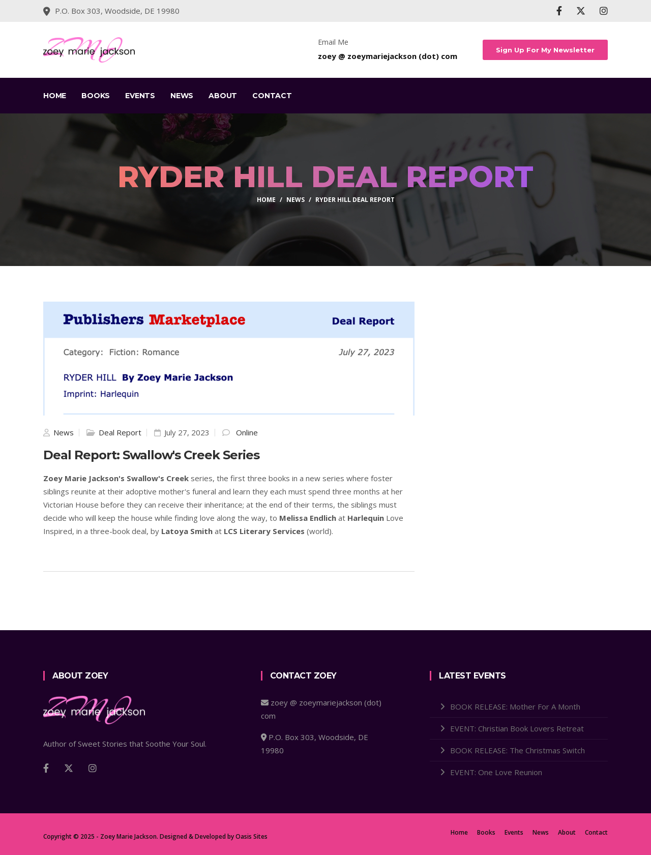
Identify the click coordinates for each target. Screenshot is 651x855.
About (223, 95)
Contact (272, 95)
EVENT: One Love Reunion (496, 772)
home (266, 199)
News (181, 95)
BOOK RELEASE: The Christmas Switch (517, 750)
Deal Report (120, 432)
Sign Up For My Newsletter (545, 50)
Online (247, 432)
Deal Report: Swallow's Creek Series (151, 455)
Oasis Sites (251, 836)
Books (95, 95)
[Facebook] (559, 10)
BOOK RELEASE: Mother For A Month (515, 706)
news (295, 199)
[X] (580, 10)
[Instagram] (604, 10)
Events (140, 95)
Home (54, 95)
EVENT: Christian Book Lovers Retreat (517, 728)
